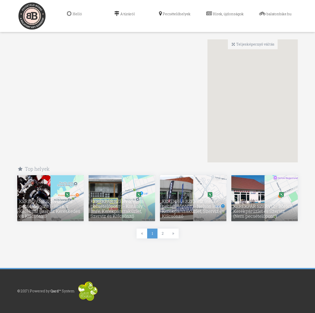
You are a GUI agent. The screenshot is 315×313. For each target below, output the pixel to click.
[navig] (74, 16)
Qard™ (55, 290)
